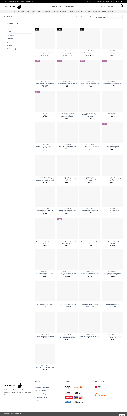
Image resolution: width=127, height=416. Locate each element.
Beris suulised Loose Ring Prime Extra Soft (112, 52)
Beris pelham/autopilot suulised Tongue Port (112, 336)
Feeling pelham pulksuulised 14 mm (89, 242)
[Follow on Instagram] (116, 1)
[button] (105, 6)
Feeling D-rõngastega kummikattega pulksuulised (67, 115)
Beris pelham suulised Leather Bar (112, 115)
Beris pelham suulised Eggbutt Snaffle (90, 179)
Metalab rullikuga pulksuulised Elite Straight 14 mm (45, 211)
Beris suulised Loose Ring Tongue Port (90, 84)
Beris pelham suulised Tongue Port (89, 336)
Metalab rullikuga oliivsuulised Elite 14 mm (67, 179)
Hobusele (47, 11)
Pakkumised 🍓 (12, 49)
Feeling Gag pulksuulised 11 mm (45, 367)
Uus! (14, 11)
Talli (56, 11)
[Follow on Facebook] (115, 1)
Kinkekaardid (86, 11)
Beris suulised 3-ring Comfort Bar (112, 83)
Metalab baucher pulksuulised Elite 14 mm (90, 115)
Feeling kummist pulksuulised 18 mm (90, 147)
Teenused (96, 11)
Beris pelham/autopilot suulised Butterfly (112, 242)
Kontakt (111, 11)
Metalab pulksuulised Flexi (112, 210)
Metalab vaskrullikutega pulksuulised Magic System (67, 336)
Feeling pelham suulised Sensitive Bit (90, 52)
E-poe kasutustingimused (42, 394)
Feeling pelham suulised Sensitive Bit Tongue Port (45, 52)
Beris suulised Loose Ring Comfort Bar (67, 84)
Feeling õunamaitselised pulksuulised (112, 305)
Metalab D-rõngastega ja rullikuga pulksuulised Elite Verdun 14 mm (45, 179)
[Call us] (120, 1)
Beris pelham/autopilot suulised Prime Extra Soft (67, 274)
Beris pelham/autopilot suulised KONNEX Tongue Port (112, 274)
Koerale (63, 11)
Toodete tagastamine (41, 397)
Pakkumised (74, 11)
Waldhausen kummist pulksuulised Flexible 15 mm (45, 147)
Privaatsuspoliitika (40, 390)
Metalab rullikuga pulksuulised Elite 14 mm (112, 179)
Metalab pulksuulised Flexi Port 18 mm (45, 242)
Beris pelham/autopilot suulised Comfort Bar (67, 305)
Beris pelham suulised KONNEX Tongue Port (90, 274)
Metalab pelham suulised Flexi (90, 210)
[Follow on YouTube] (121, 1)
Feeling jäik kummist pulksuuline (67, 146)
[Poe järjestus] (108, 17)
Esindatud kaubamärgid (42, 387)
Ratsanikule (36, 11)
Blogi (104, 11)
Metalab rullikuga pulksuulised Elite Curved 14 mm (67, 211)
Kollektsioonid (23, 11)
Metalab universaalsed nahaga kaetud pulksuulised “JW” (90, 305)
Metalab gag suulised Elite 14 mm (45, 336)
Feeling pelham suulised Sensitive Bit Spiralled (67, 52)
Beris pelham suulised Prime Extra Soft (45, 274)
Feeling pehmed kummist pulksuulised (112, 147)
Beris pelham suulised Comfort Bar (45, 305)
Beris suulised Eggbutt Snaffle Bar (45, 115)
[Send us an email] (118, 1)
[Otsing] (102, 6)
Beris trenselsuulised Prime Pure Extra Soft (45, 84)
